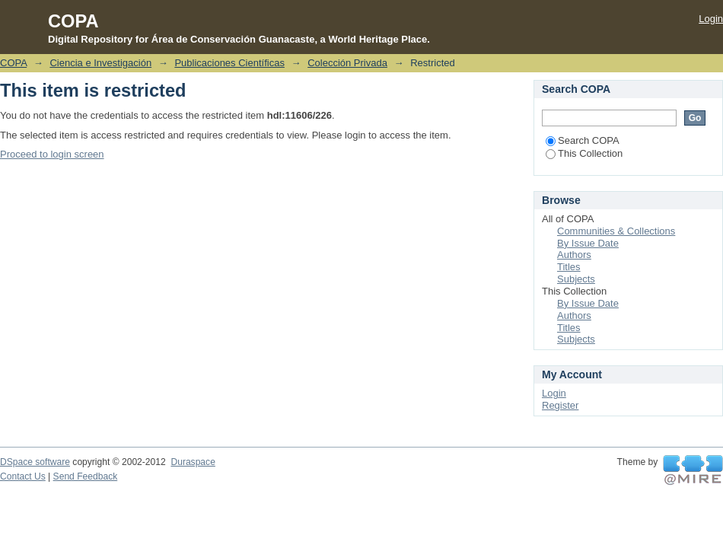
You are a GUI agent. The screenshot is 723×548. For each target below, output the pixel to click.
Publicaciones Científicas (229, 62)
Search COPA (582, 140)
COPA (13, 62)
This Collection (584, 153)
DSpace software (35, 462)
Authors (574, 254)
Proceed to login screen (52, 154)
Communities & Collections (616, 231)
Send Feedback (85, 476)
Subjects (576, 279)
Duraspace (192, 462)
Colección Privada (347, 62)
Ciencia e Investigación (100, 62)
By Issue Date (588, 243)
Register (560, 405)
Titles (569, 266)
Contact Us (23, 476)
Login (711, 18)
